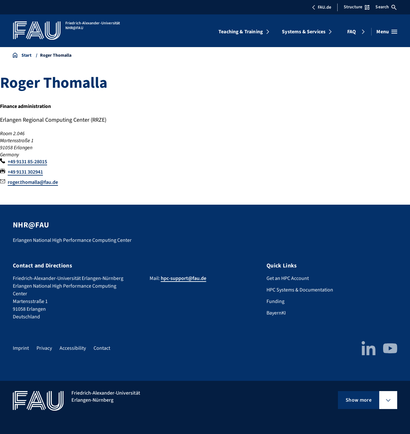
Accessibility (73, 348)
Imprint (21, 348)
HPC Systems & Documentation (299, 289)
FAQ (351, 31)
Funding (275, 301)
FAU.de (322, 7)
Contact (102, 348)
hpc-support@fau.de (183, 278)
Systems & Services (303, 31)
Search (386, 7)
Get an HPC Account (287, 278)
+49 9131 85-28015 (27, 161)
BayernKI (276, 312)
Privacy (44, 348)
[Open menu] (386, 32)
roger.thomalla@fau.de (33, 182)
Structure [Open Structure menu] (356, 7)
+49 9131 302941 (25, 172)
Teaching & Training (240, 31)
